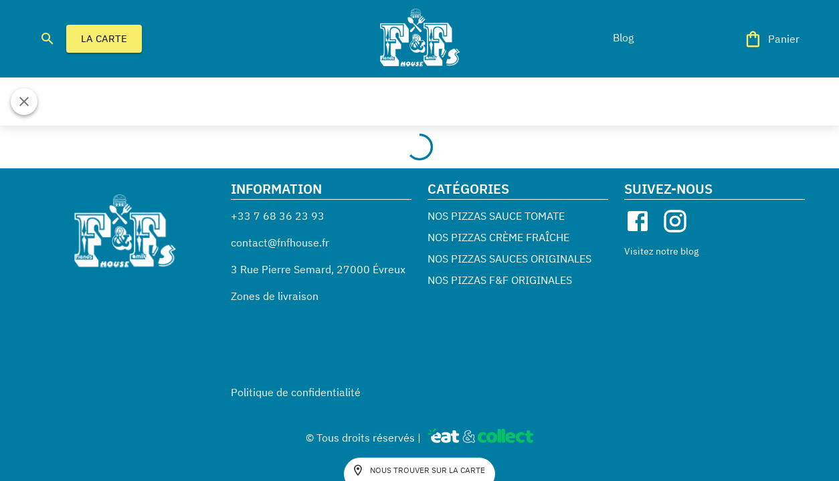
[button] (622, 37)
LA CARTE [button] (104, 39)
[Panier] (773, 39)
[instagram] (675, 221)
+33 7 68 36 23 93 (277, 215)
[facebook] (637, 221)
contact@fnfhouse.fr (280, 242)
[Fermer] (24, 101)
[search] (47, 39)
